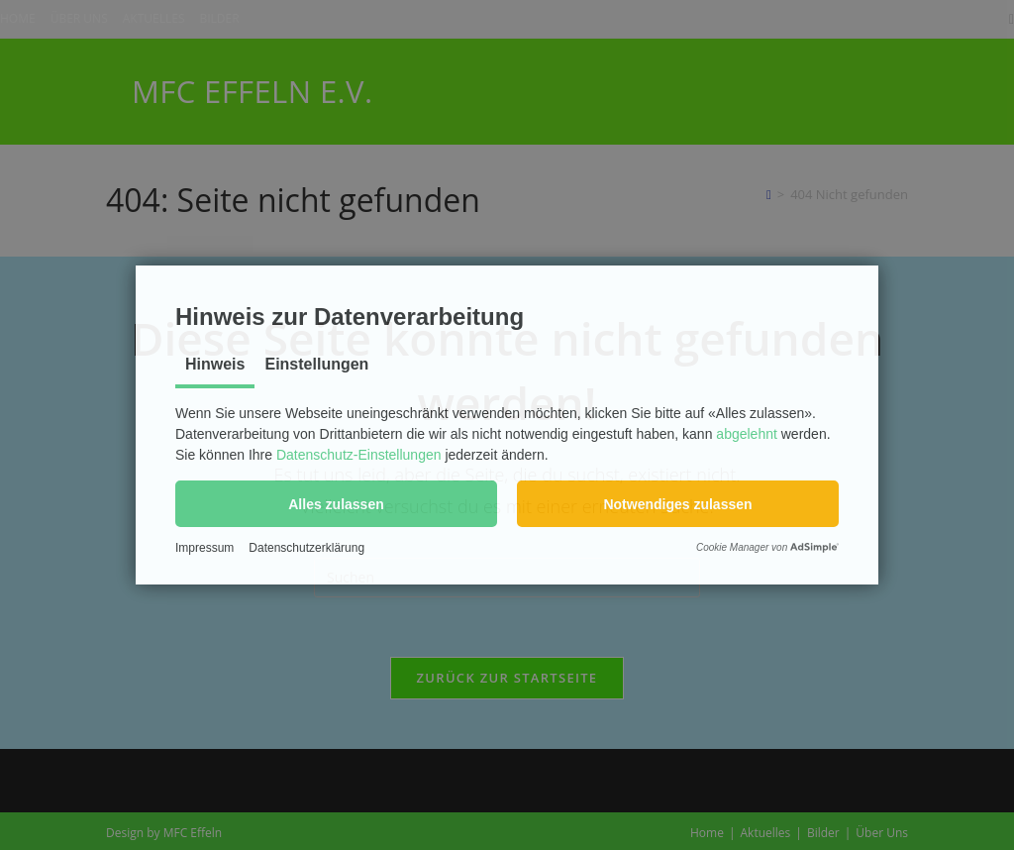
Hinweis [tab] (215, 364)
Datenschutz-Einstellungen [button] (359, 455)
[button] (336, 503)
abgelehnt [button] (746, 434)
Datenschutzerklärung (306, 548)
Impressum (204, 548)
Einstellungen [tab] (316, 364)
